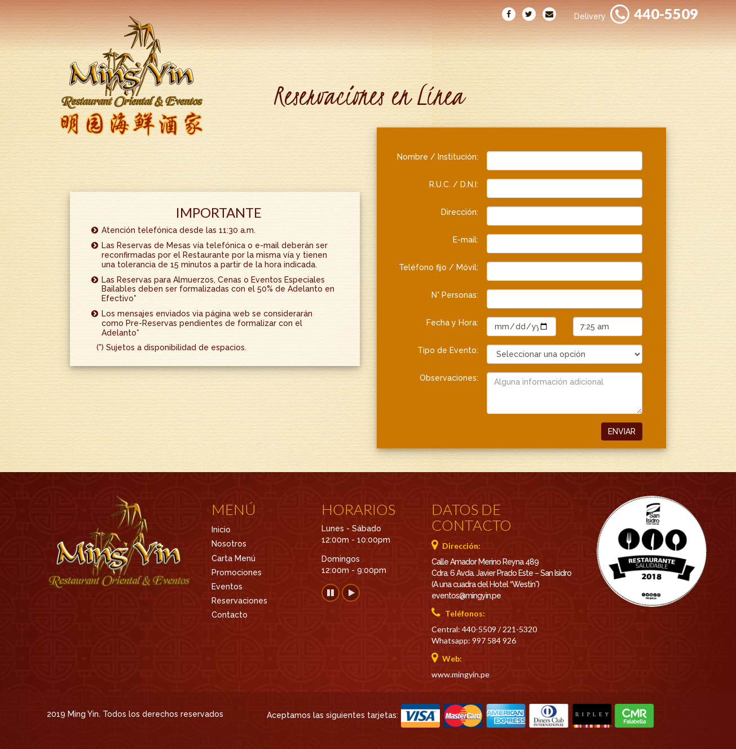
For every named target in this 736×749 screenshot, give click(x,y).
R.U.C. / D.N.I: (453, 184)
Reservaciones (662, 38)
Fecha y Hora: (452, 322)
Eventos (518, 38)
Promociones (446, 38)
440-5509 (666, 13)
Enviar (622, 431)
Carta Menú (366, 38)
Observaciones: (449, 377)
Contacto (582, 38)
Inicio (237, 38)
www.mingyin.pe (460, 674)
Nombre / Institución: (437, 156)
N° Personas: (454, 294)
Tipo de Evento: (447, 350)
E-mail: (465, 239)
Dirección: (459, 212)
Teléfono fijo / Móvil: (438, 267)
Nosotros (294, 38)
